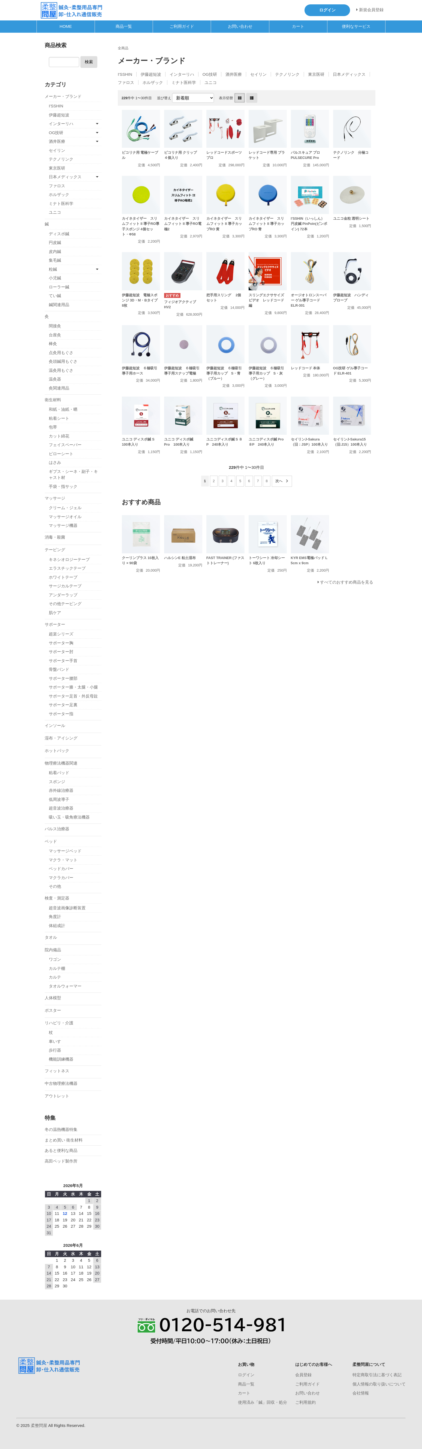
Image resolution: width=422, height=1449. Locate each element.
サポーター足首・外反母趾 (73, 696)
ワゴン (55, 959)
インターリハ (182, 74)
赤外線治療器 (61, 790)
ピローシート (61, 453)
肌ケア (55, 612)
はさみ (55, 462)
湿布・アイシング (61, 738)
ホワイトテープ (63, 577)
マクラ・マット (63, 860)
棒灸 (53, 343)
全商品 (123, 48)
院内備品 (53, 949)
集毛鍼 (55, 260)
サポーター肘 (61, 651)
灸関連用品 (59, 388)
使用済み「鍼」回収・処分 (262, 1402)
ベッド (51, 841)
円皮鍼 (55, 242)
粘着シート (59, 418)
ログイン (246, 1374)
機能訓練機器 (61, 1059)
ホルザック (153, 82)
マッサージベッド (65, 851)
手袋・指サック (63, 486)
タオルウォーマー (65, 986)
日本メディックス (349, 74)
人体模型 (53, 997)
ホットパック (57, 750)
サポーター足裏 (63, 704)
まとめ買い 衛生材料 (64, 1140)
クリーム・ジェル (65, 507)
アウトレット (57, 1096)
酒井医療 (233, 74)
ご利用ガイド (182, 26)
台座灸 (55, 335)
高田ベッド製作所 (61, 1161)
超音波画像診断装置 (67, 907)
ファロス (126, 82)
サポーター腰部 (63, 678)
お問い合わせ (240, 26)
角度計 (55, 916)
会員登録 (303, 1374)
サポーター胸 (61, 643)
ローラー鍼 (59, 287)
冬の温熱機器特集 (61, 1129)
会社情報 (360, 1393)
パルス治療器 (57, 828)
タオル (51, 937)
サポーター (55, 624)
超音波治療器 (61, 808)
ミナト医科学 (183, 82)
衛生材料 (53, 399)
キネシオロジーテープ (69, 559)
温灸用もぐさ (61, 370)
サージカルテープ (65, 586)
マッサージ (55, 498)
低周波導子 (59, 799)
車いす (55, 1041)
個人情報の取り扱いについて (379, 1384)
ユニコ (210, 82)
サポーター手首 (63, 660)
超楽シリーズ (61, 634)
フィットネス (57, 1070)
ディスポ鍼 (59, 233)
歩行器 (55, 1050)
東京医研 (316, 74)
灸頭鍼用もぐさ (63, 361)
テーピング (55, 549)
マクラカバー (61, 877)
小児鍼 (55, 278)
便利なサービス (356, 26)
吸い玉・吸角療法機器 (69, 817)
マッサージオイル (65, 516)
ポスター (53, 1010)
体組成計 (57, 925)
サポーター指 (61, 713)
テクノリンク (287, 74)
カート (298, 26)
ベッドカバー (61, 868)
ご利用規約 (305, 1402)
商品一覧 (124, 26)
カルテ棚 (57, 968)
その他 (55, 886)
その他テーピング (65, 603)
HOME (66, 26)
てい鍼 (55, 295)
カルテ (55, 977)
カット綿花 (59, 436)
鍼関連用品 (59, 304)
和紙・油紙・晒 (63, 409)
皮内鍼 (55, 251)
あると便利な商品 (61, 1150)
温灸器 (55, 379)
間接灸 (55, 326)
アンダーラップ (63, 595)
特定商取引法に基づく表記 (377, 1374)
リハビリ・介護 (59, 1023)
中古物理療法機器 (61, 1083)
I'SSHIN (125, 74)
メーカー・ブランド (63, 96)
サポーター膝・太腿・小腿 (73, 687)
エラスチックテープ (67, 568)
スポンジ (57, 781)
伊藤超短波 (151, 74)
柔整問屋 (39, 1425)
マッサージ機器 (63, 525)
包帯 (53, 427)
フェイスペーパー (65, 444)
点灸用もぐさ (61, 352)
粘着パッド (59, 772)
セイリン (258, 74)
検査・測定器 (57, 898)
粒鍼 (53, 269)
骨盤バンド (59, 669)
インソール (55, 725)
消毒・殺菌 (55, 537)
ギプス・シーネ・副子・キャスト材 (73, 474)
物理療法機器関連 (61, 763)
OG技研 (210, 74)
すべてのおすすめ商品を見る (346, 582)
